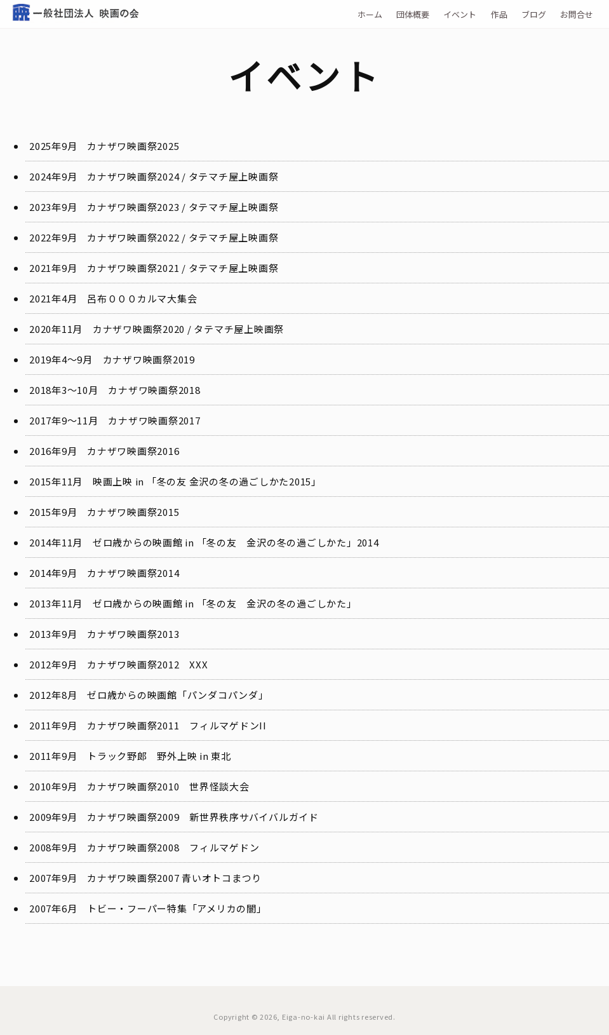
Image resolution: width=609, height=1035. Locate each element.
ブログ (533, 14)
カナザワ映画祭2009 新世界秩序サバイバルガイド (203, 816)
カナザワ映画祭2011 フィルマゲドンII (177, 725)
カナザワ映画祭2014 (133, 572)
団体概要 (412, 14)
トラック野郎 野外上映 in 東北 (159, 755)
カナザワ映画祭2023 (133, 206)
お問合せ (576, 14)
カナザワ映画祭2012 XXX (147, 664)
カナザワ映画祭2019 (149, 359)
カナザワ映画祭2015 (133, 511)
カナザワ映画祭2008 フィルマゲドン (173, 847)
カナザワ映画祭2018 (154, 389)
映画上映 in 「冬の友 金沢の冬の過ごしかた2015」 (207, 481)
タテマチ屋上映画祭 (234, 176)
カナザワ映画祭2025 (133, 145)
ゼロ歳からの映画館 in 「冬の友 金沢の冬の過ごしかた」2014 (236, 542)
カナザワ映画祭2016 (133, 450)
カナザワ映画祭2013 (133, 633)
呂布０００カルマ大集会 (142, 298)
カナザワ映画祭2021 (133, 267)
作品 (499, 14)
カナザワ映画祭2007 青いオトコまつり (174, 877)
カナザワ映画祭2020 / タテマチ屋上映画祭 (188, 328)
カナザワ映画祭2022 (133, 237)
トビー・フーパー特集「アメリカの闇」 (177, 908)
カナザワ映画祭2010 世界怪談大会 (168, 786)
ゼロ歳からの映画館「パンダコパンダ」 (178, 694)
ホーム (370, 14)
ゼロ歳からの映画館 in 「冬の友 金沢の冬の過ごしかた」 (225, 603)
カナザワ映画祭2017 (154, 420)
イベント (459, 14)
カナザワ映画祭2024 (133, 176)
